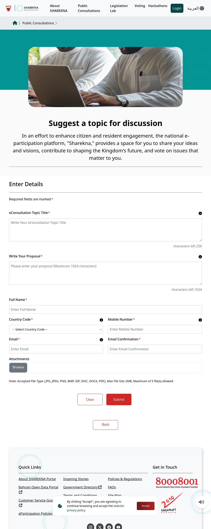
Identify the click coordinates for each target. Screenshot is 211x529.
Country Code (21, 319)
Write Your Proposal (25, 256)
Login (177, 8)
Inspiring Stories (76, 479)
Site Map (114, 495)
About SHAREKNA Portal (37, 479)
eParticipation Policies (36, 513)
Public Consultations (89, 8)
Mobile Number (121, 319)
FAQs (112, 487)
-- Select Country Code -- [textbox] (30, 329)
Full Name (18, 299)
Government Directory (82, 487)
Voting (140, 6)
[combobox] (56, 329)
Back (105, 424)
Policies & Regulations (125, 479)
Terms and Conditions (80, 495)
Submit (118, 399)
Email (14, 339)
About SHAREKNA (58, 8)
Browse (18, 367)
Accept (146, 506)
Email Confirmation (124, 339)
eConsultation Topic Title (29, 212)
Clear (90, 399)
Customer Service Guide (37, 502)
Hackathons (157, 6)
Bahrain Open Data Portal (38, 489)
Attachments (19, 359)
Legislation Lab (119, 8)
